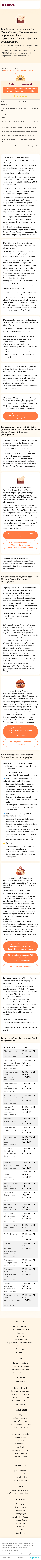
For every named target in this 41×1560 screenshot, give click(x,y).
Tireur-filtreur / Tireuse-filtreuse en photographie (11, 1130)
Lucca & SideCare (20, 1477)
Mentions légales (20, 1520)
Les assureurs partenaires (20, 1434)
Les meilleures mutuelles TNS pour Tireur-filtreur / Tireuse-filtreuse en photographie (20, 957)
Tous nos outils (20, 1404)
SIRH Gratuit (20, 1381)
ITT (20, 1384)
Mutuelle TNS (20, 1336)
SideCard (20, 1333)
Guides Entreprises (20, 1421)
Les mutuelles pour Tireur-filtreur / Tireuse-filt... (18, 135)
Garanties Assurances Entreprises (20, 1460)
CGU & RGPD (20, 1523)
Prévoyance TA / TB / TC (20, 1401)
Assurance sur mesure (20, 1369)
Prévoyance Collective (20, 1330)
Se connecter (20, 1352)
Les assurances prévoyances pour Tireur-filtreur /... (19, 131)
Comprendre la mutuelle (20, 966)
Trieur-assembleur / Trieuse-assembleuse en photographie (12, 1053)
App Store (20, 1530)
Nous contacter (20, 1507)
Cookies (20, 1526)
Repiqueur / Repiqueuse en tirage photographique (12, 1165)
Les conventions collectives (20, 1424)
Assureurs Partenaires (20, 1490)
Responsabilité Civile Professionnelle (20, 1343)
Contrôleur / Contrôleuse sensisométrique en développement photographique (11, 1153)
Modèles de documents (20, 1418)
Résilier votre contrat (20, 1373)
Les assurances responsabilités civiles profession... (19, 128)
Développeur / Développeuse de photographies (10, 1262)
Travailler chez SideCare (20, 1517)
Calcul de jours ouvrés (20, 1394)
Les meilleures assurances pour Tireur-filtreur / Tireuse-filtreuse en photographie (20, 89)
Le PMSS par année (20, 1437)
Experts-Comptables (20, 1471)
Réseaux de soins (20, 1453)
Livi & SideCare (20, 1483)
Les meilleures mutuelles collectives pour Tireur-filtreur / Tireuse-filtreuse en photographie (20, 946)
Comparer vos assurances (20, 1391)
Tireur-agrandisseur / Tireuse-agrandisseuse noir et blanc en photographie (12, 1300)
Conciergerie (20, 1349)
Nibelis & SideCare (20, 1480)
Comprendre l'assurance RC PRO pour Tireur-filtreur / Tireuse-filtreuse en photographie (20, 545)
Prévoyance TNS (20, 1339)
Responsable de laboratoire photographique (10, 1207)
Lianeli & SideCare (20, 1487)
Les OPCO (20, 1447)
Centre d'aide (20, 1504)
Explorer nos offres (20, 1363)
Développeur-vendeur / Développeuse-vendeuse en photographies (10, 1274)
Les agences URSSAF (20, 1450)
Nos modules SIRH (20, 1388)
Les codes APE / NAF (20, 1428)
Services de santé (20, 1456)
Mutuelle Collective (20, 1326)
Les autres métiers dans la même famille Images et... (19, 146)
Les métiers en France (20, 1431)
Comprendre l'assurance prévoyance (20, 743)
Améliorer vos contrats (20, 1366)
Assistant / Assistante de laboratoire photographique (12, 1186)
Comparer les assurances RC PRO (20, 535)
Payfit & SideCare (20, 1474)
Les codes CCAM (20, 1444)
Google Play (20, 1533)
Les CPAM (20, 1440)
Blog (20, 1415)
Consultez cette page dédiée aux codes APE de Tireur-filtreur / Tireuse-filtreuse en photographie (20, 416)
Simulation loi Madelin (20, 1397)
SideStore (20, 1346)
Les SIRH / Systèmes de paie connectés (20, 1493)
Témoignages (20, 1513)
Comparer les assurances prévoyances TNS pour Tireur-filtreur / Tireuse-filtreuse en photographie (20, 732)
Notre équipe (20, 1510)
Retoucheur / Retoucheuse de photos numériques (11, 1121)
